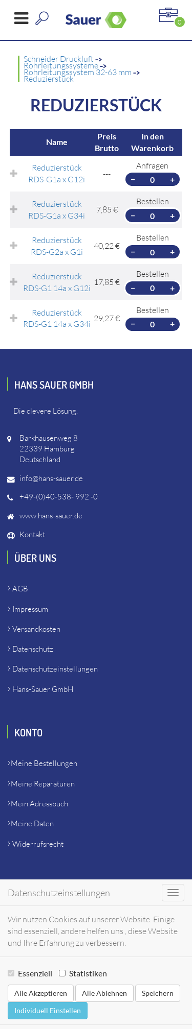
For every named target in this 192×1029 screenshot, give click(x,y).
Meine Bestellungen (44, 763)
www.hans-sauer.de (50, 515)
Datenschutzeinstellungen (55, 669)
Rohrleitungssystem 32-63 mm (78, 72)
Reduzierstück (49, 79)
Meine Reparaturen (43, 783)
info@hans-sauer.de (51, 478)
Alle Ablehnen (104, 993)
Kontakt (32, 534)
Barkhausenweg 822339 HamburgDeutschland (48, 448)
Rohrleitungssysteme (62, 65)
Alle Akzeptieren (40, 993)
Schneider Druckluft (59, 59)
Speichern (158, 993)
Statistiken (83, 973)
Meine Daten (32, 823)
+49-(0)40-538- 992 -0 (58, 496)
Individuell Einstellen (47, 1010)
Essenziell (30, 973)
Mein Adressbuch (39, 803)
